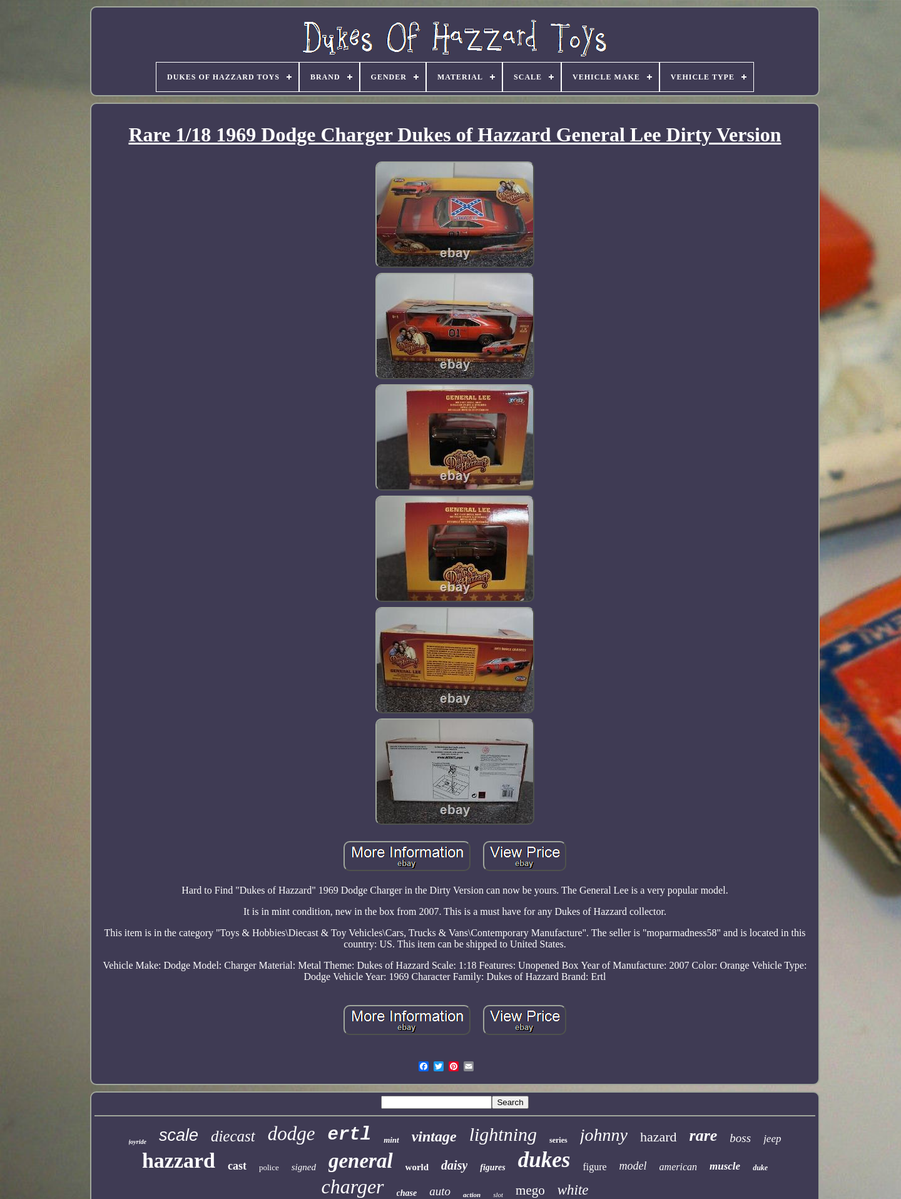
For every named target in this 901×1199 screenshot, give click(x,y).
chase (407, 1193)
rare (704, 1135)
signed (304, 1167)
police (269, 1167)
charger (352, 1186)
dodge (291, 1134)
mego (530, 1190)
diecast (233, 1136)
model (633, 1166)
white (573, 1190)
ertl (350, 1135)
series (558, 1140)
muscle (725, 1166)
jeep (772, 1139)
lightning (503, 1134)
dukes (544, 1160)
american (678, 1166)
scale (178, 1135)
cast (237, 1166)
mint (391, 1140)
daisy (454, 1165)
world (417, 1167)
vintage (434, 1136)
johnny (604, 1135)
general (360, 1161)
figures (492, 1167)
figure (594, 1166)
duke (760, 1167)
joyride (137, 1141)
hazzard (178, 1160)
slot (498, 1194)
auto (439, 1191)
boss (740, 1138)
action (472, 1194)
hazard (658, 1137)
